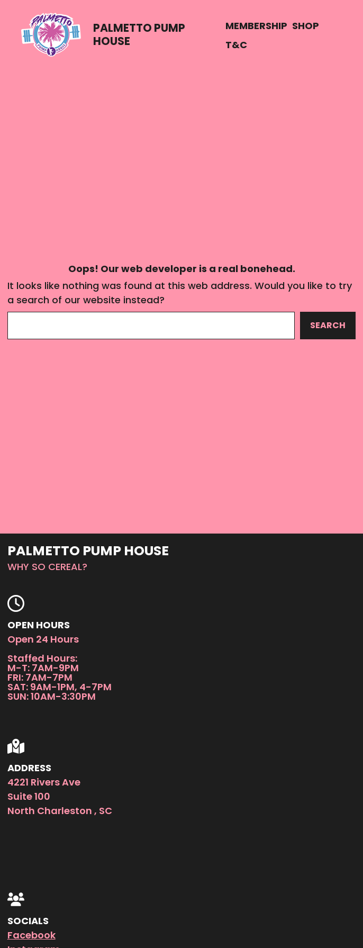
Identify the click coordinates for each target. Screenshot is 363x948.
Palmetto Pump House (139, 34)
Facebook (31, 935)
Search (328, 325)
